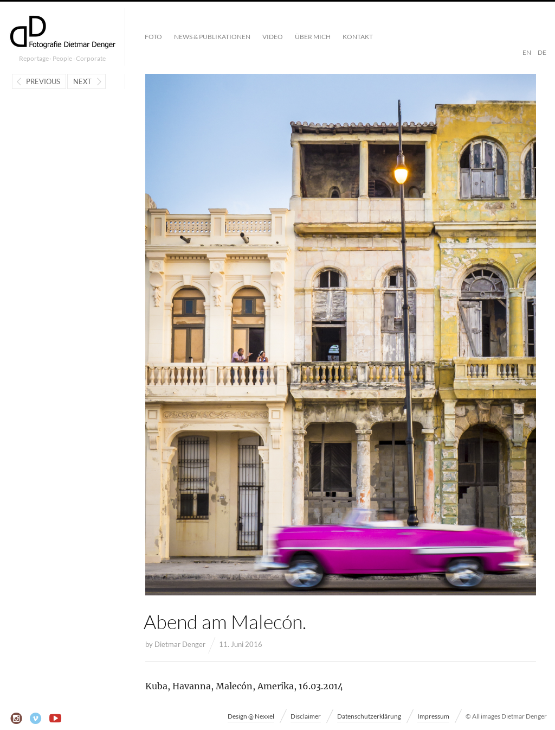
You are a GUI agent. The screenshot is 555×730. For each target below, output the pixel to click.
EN (526, 52)
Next (82, 81)
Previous (43, 81)
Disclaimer (306, 716)
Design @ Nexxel (251, 716)
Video (272, 37)
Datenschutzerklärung (369, 716)
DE (542, 52)
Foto (153, 37)
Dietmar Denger (179, 644)
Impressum (433, 716)
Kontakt (358, 37)
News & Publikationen (212, 37)
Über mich (313, 37)
